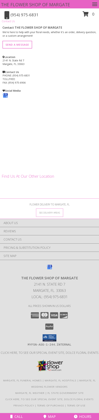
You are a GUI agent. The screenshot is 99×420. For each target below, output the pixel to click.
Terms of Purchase (50, 405)
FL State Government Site (66, 393)
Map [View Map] (50, 416)
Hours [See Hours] (82, 416)
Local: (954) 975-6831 (50, 296)
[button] (89, 15)
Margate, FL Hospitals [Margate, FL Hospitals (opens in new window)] (60, 380)
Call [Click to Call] (16, 416)
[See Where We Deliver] (49, 212)
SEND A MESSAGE (17, 44)
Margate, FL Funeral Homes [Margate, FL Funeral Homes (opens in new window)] (22, 380)
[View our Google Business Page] (5, 97)
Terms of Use (76, 405)
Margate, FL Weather (30, 393)
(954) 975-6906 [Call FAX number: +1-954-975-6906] (17, 82)
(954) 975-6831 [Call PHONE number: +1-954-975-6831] (21, 75)
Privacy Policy (24, 405)
